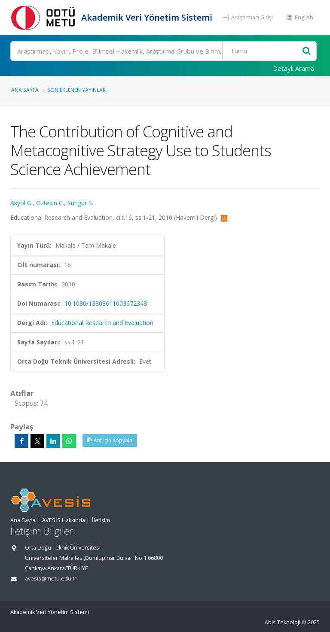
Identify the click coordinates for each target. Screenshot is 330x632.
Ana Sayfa (25, 89)
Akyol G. (21, 203)
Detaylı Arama (293, 68)
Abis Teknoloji (282, 622)
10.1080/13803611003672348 (105, 303)
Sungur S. (80, 203)
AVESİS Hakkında (63, 520)
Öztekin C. (50, 203)
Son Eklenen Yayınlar (76, 89)
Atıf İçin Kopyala (109, 440)
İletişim (101, 520)
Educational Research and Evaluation (102, 323)
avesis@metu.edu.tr (50, 578)
